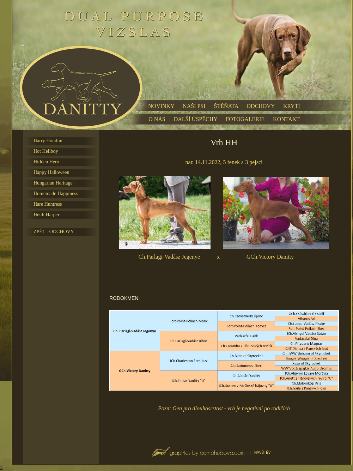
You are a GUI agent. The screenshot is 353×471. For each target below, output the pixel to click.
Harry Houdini (48, 140)
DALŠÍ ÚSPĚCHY (195, 119)
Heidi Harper (46, 214)
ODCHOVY (261, 106)
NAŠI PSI (194, 106)
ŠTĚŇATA (226, 106)
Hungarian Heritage (53, 183)
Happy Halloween (51, 172)
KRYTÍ (291, 106)
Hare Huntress (48, 204)
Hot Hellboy (46, 151)
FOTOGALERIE (245, 119)
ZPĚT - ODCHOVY (54, 231)
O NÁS (156, 119)
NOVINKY (161, 106)
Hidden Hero (46, 161)
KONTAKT (286, 119)
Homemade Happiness (56, 193)
